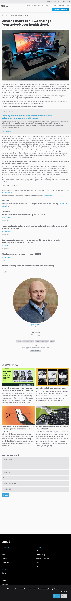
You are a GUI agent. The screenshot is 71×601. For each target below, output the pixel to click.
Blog (68, 5)
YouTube (5, 577)
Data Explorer (35, 5)
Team (63, 2)
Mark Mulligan (6, 217)
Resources (62, 5)
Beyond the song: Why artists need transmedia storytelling (28, 265)
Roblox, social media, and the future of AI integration (52, 427)
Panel (59, 2)
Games (52, 341)
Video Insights (53, 5)
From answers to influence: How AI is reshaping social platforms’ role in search (18, 428)
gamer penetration (28, 341)
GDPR (37, 562)
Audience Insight (35, 350)
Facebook (5, 581)
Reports (27, 5)
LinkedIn (4, 573)
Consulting (44, 5)
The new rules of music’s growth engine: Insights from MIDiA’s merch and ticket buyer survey (34, 227)
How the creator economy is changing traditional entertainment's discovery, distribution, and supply (31, 241)
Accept (56, 596)
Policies (38, 551)
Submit (5, 495)
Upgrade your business (61, 9)
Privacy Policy (40, 555)
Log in (68, 2)
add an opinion (48, 195)
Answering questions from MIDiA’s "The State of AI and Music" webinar (17, 389)
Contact (49, 2)
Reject (64, 596)
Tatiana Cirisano (6, 231)
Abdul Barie (9, 79)
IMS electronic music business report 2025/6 (21, 254)
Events (4, 551)
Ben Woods (5, 245)
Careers (4, 559)
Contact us (5, 562)
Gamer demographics (42, 341)
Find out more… (6, 131)
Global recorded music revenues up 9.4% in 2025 (23, 214)
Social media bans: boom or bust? (51, 388)
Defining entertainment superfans (27, 116)
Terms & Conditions (42, 559)
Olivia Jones (5, 269)
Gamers (18, 341)
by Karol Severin (35, 325)
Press (54, 2)
